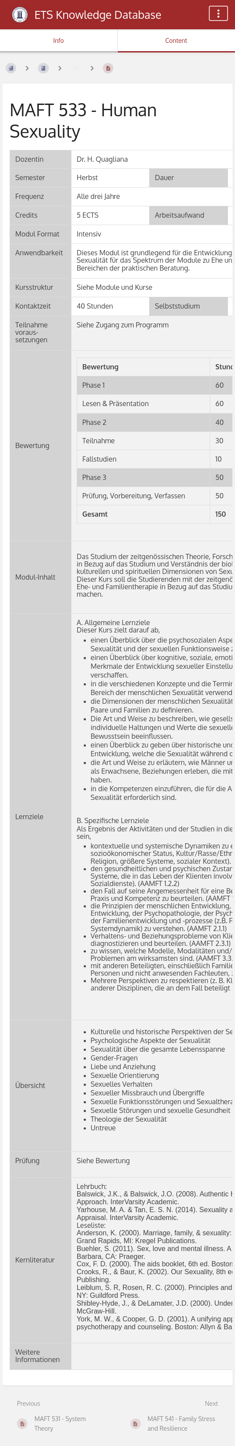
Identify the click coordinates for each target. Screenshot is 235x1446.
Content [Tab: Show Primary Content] (176, 40)
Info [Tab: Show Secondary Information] (58, 40)
